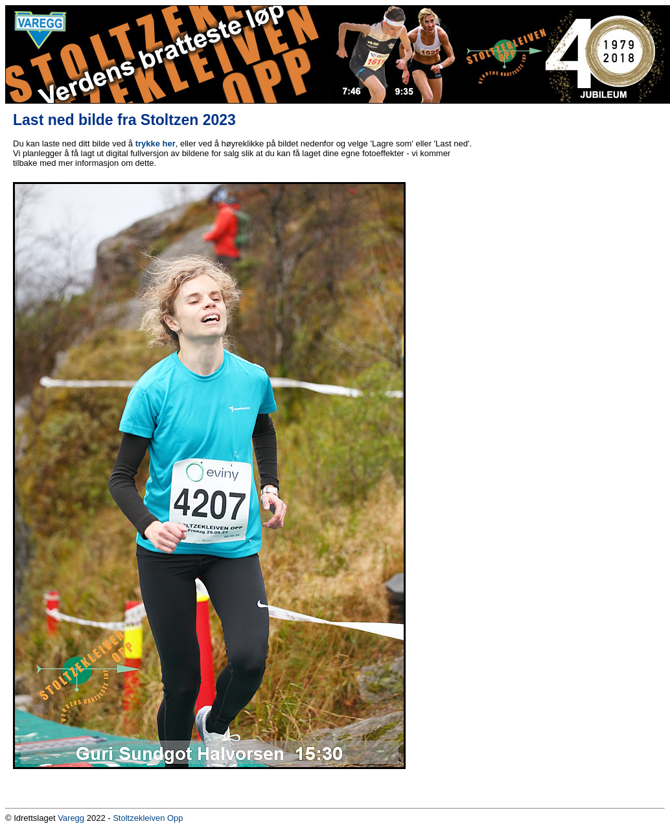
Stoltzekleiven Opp (148, 818)
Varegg (71, 818)
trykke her (155, 143)
